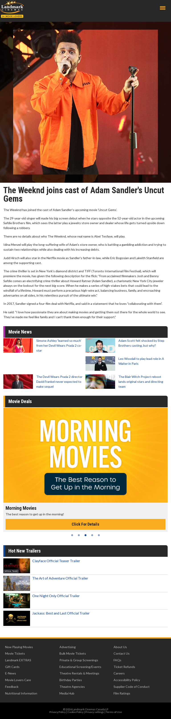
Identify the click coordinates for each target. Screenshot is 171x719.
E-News (10, 673)
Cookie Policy (75, 712)
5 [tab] (99, 535)
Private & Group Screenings (78, 660)
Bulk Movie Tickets (72, 653)
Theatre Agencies (72, 686)
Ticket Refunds (124, 667)
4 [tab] (92, 535)
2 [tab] (79, 535)
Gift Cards (12, 667)
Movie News (20, 332)
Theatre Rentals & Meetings (79, 673)
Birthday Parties (70, 680)
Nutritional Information (21, 693)
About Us (120, 647)
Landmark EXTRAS (18, 660)
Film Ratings (122, 693)
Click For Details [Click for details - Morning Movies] (85, 524)
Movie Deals (20, 401)
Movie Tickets (15, 653)
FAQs (117, 660)
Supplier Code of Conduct (132, 686)
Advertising (67, 647)
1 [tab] (72, 535)
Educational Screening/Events (80, 667)
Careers (119, 673)
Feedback (11, 686)
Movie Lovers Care (18, 680)
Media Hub (66, 693)
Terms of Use (114, 712)
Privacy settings (94, 712)
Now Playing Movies (19, 647)
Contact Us (122, 653)
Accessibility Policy (127, 680)
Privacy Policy (57, 712)
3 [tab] (85, 535)
